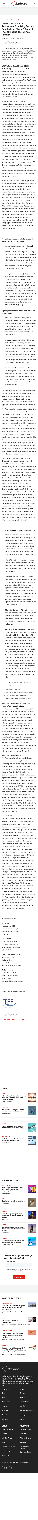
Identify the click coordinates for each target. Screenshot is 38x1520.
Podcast (5, 1345)
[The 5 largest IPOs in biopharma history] (32, 1202)
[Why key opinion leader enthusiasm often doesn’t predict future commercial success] (32, 1228)
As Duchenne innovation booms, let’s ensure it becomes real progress (13, 1241)
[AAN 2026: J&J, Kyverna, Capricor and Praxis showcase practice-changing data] (32, 1304)
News (3, 20)
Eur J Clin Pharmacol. (12, 682)
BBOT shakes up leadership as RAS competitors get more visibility (12, 1139)
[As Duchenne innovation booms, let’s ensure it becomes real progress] (32, 1241)
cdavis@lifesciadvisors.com (11, 965)
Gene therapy (7, 1107)
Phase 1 (22, 1020)
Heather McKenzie (6, 1113)
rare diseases (7, 1331)
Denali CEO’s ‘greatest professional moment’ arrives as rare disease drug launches (13, 1215)
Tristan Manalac (6, 1203)
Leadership (6, 1136)
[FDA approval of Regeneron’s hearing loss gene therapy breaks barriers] (32, 1110)
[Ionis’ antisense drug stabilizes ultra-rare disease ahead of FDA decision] (32, 1332)
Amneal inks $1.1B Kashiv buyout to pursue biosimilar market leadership (12, 1127)
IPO (3, 1198)
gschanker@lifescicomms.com (12, 981)
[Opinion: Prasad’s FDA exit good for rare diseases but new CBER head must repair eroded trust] (32, 1097)
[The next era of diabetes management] (32, 1319)
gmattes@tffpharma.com (10, 931)
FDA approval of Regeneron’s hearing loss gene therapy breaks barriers (13, 1110)
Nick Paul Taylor (6, 1130)
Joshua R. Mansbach (7, 1101)
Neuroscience (7, 1303)
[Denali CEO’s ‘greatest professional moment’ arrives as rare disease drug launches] (32, 1215)
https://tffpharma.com (10, 811)
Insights (4, 1318)
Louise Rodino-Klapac (7, 1244)
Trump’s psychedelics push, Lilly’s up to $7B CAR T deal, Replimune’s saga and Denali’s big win (14, 1350)
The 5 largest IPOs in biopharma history (13, 1201)
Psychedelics (6, 1185)
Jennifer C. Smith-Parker (23, 1324)
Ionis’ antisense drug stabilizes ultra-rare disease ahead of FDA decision (12, 1335)
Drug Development (13, 20)
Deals (4, 1124)
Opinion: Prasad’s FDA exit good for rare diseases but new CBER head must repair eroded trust (14, 1097)
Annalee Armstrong (6, 1143)
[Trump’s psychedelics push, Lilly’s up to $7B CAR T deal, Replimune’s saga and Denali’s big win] (32, 1347)
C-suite (4, 1211)
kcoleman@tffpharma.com (11, 947)
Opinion (4, 1093)
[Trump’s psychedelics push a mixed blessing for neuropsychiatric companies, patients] (32, 1189)
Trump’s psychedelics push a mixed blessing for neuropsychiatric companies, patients (12, 1189)
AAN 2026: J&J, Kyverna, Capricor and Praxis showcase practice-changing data (13, 1307)
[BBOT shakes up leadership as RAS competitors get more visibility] (32, 1140)
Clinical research (9, 1020)
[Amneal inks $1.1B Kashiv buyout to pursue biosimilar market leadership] (32, 1127)
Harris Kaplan (5, 1232)
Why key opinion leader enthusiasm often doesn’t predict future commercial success (13, 1228)
